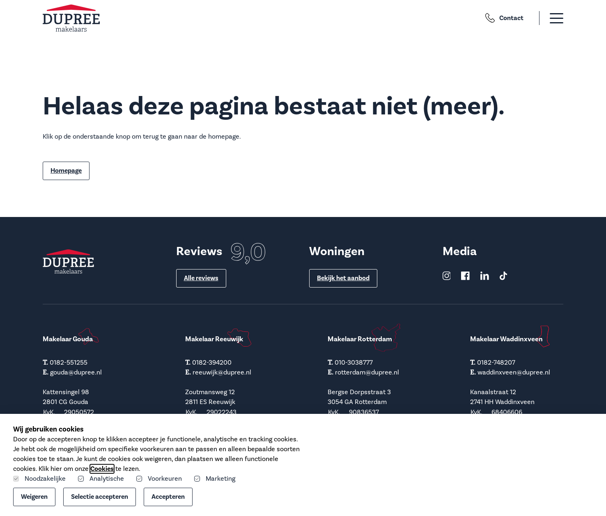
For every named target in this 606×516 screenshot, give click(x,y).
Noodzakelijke (39, 479)
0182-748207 (496, 362)
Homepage (66, 171)
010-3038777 (354, 362)
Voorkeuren (159, 479)
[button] (546, 18)
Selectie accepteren (99, 497)
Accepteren (168, 497)
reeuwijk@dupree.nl (222, 372)
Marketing (214, 479)
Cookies (102, 469)
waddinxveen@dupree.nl (513, 372)
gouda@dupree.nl (76, 372)
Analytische (101, 479)
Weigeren (34, 497)
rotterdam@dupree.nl (367, 372)
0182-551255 (68, 362)
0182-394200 (212, 362)
